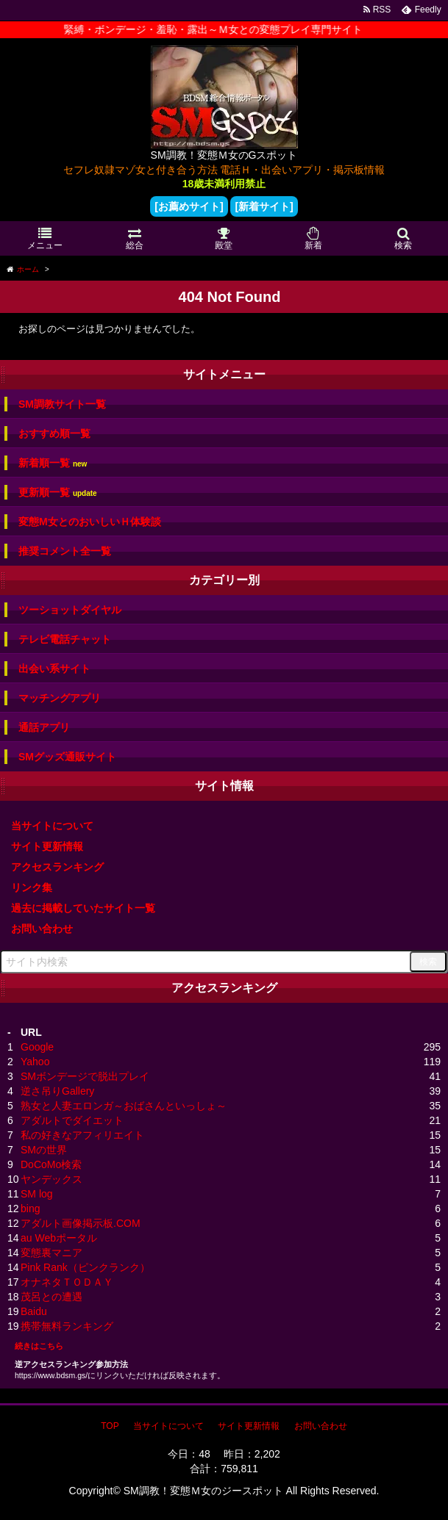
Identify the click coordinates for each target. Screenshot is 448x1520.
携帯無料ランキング (67, 1326)
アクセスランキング (57, 867)
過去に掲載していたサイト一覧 (83, 908)
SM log (37, 1194)
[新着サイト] (264, 206)
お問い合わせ (42, 928)
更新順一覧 (57, 492)
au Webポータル (59, 1238)
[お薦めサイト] (188, 206)
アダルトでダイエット (72, 1120)
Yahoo (35, 1061)
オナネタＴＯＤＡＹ (67, 1282)
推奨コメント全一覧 (64, 551)
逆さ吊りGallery (57, 1091)
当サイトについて (52, 826)
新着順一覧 (52, 463)
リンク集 (31, 887)
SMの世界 (44, 1150)
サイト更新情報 (47, 846)
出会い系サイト (54, 668)
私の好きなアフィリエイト (82, 1135)
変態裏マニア (51, 1252)
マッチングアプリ (59, 698)
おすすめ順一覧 (54, 433)
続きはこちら (39, 1345)
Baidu (34, 1311)
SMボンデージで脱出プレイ (85, 1076)
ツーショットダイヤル (69, 610)
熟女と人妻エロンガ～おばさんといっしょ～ (124, 1106)
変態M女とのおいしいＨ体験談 (89, 521)
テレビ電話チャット (64, 639)
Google (37, 1047)
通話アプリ (44, 727)
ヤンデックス (51, 1179)
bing (30, 1208)
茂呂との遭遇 (51, 1297)
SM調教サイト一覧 (62, 404)
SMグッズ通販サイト (67, 757)
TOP (109, 1426)
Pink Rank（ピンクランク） (85, 1267)
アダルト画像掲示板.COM (81, 1223)
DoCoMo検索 (51, 1164)
